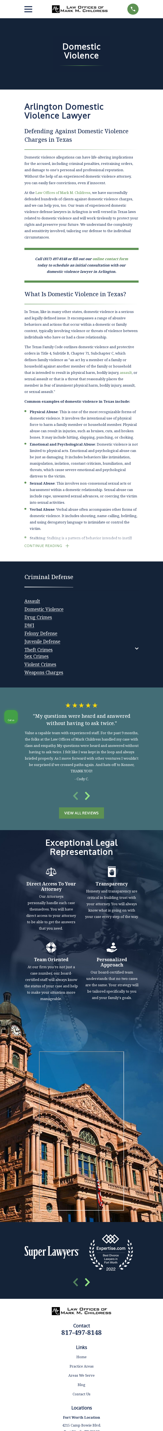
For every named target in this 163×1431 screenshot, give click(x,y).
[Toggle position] (140, 1295)
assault (126, 372)
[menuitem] (32, 601)
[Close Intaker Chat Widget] (149, 1295)
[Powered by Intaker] (127, 1422)
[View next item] (87, 797)
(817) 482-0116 (100, 1321)
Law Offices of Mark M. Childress (62, 192)
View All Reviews (81, 814)
